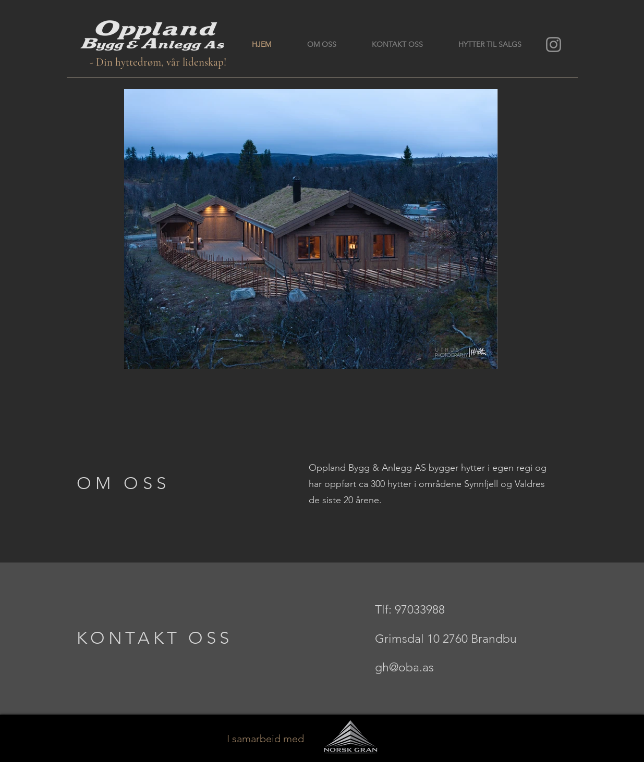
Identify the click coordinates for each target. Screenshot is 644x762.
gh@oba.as (404, 667)
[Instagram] (553, 44)
